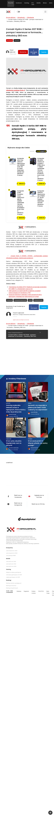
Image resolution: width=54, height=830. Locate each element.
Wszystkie (10, 3)
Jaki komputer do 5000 (11, 553)
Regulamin (26, 591)
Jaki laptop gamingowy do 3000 (14, 574)
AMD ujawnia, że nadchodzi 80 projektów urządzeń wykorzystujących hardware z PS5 (25, 292)
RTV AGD (33, 3)
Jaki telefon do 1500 (11, 561)
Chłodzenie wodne (38, 300)
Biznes (45, 3)
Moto (50, 3)
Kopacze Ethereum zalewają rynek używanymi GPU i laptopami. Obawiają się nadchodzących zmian (25, 296)
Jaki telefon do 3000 (11, 566)
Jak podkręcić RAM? (11, 555)
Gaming (26, 3)
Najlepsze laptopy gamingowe (13, 572)
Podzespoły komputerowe (20, 300)
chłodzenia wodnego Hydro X (15, 90)
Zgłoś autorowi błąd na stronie (21, 320)
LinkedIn (15, 316)
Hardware (19, 3)
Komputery (9, 300)
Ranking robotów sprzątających (13, 583)
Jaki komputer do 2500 (11, 550)
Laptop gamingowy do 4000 (13, 577)
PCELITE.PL (41, 591)
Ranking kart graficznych (12, 588)
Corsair (30, 300)
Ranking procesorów (11, 585)
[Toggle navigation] (45, 11)
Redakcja (19, 591)
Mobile (39, 3)
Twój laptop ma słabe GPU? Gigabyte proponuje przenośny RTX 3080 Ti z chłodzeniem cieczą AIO (28, 288)
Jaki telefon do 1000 (11, 564)
